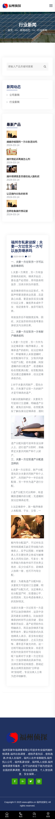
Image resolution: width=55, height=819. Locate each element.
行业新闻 (42, 30)
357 (28, 256)
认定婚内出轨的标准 (17, 193)
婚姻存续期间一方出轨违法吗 (22, 142)
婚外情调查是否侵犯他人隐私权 (23, 176)
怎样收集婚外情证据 (17, 211)
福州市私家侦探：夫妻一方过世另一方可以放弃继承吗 (27, 246)
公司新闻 (15, 94)
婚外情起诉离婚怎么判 (18, 159)
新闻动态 (25, 30)
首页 (10, 30)
